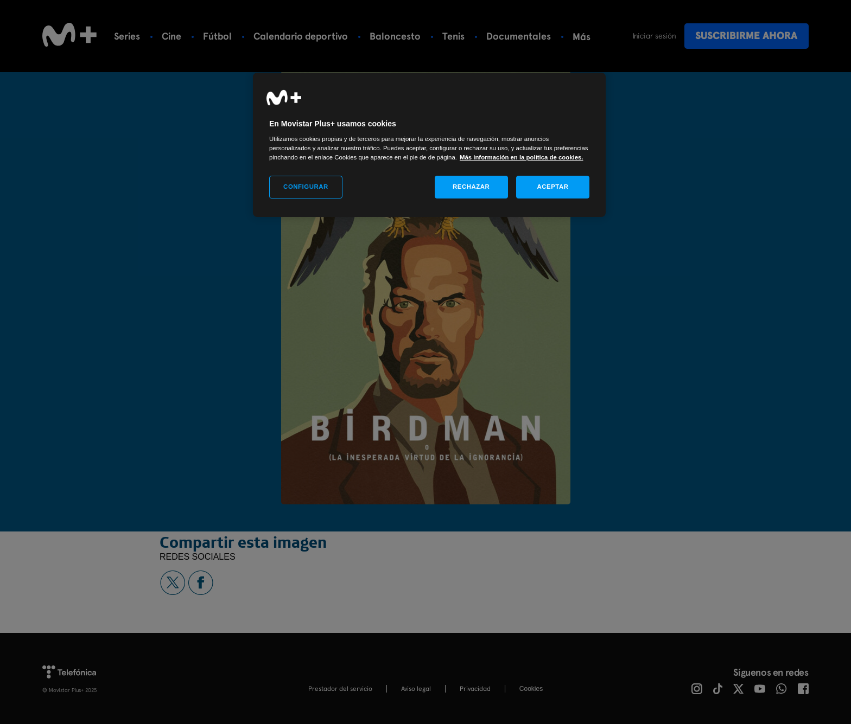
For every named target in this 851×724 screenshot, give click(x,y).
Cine (171, 36)
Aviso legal (416, 689)
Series (127, 36)
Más (581, 36)
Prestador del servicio (340, 689)
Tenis (453, 36)
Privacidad (475, 689)
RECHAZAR (471, 186)
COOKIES (531, 689)
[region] (429, 145)
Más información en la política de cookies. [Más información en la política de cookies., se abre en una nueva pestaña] (521, 157)
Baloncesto (395, 36)
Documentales (518, 36)
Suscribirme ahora (746, 35)
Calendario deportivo (300, 36)
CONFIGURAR (305, 186)
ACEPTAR (552, 186)
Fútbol (217, 36)
